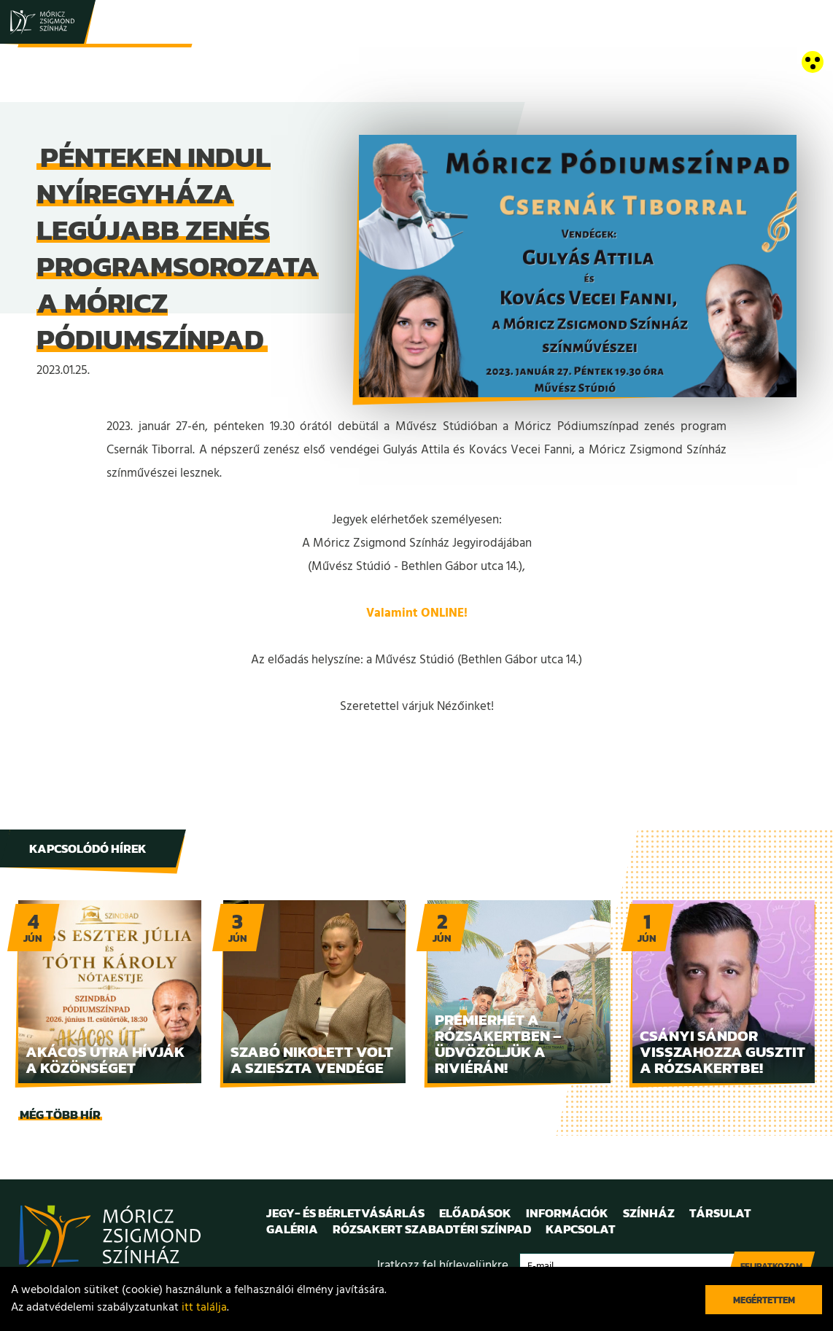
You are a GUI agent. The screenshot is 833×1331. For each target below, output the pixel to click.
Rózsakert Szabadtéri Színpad (432, 1228)
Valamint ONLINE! (417, 613)
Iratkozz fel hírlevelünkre (442, 1266)
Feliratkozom (771, 1266)
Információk (567, 1212)
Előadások (475, 1212)
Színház (649, 1212)
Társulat (720, 1212)
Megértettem (764, 1300)
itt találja (204, 1307)
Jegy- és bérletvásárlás (345, 1212)
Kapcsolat (581, 1228)
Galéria (292, 1228)
